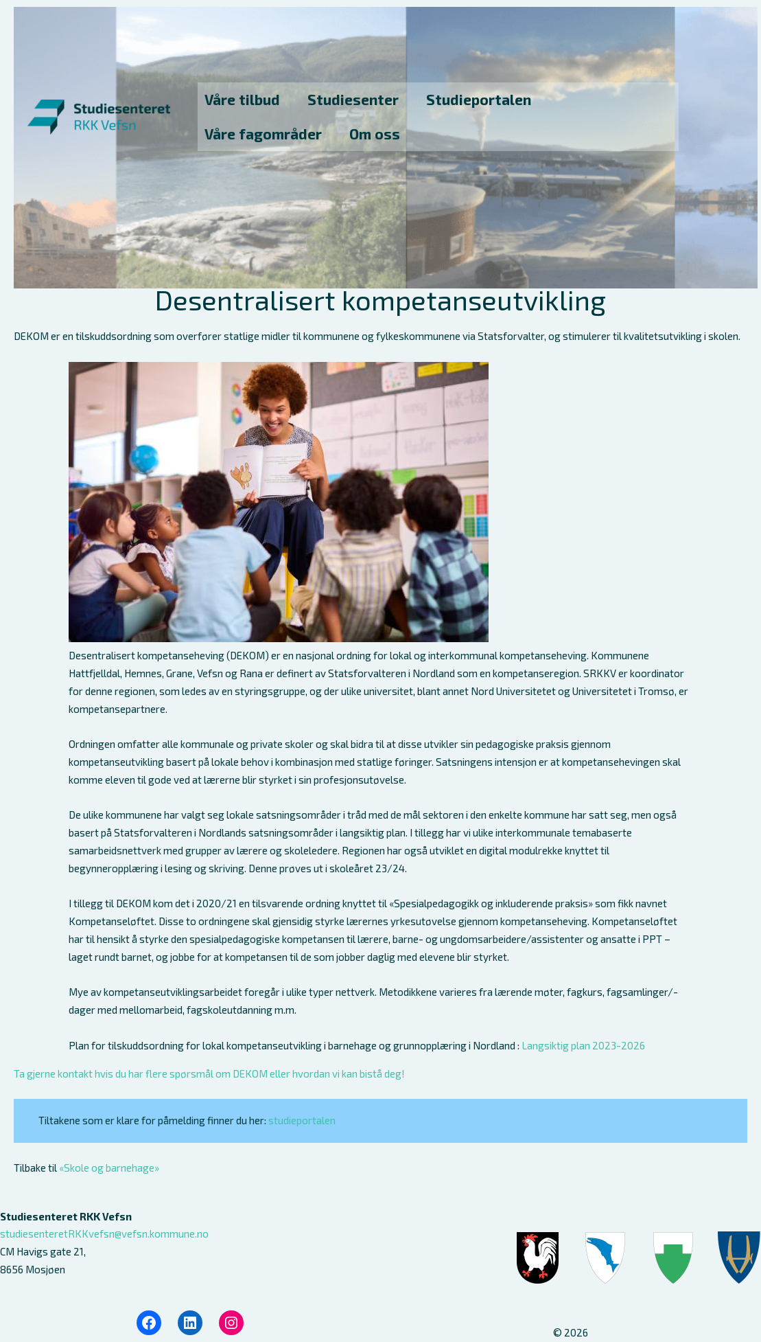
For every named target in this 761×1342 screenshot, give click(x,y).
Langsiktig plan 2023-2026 (583, 1045)
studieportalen (302, 1120)
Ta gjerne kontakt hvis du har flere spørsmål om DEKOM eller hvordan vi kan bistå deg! (209, 1073)
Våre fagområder (263, 133)
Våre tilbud (242, 99)
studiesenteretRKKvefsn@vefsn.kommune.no (104, 1233)
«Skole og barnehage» (109, 1167)
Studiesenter (353, 99)
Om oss (374, 133)
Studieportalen (478, 99)
